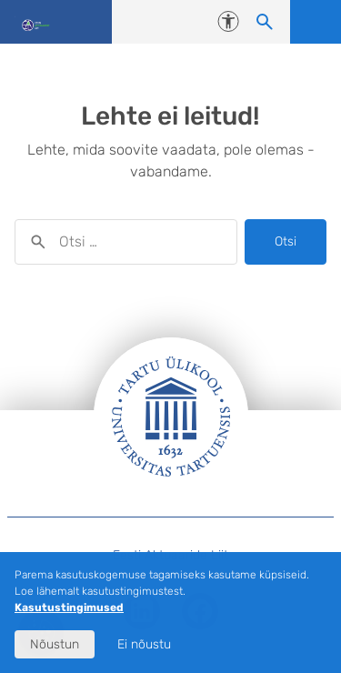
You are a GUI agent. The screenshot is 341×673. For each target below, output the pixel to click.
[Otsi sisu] (264, 22)
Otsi (285, 241)
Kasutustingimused (69, 607)
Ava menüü (315, 22)
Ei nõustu (144, 644)
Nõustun (54, 644)
